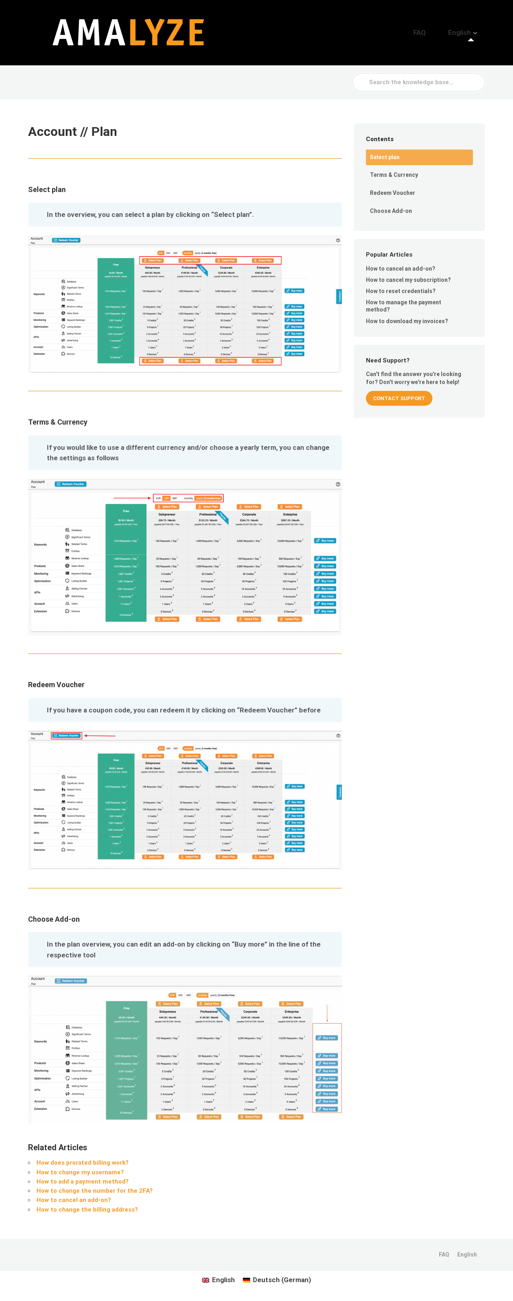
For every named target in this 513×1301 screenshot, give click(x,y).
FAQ (436, 32)
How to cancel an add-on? (73, 1200)
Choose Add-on (391, 211)
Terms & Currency (394, 175)
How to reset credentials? (401, 291)
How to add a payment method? (82, 1181)
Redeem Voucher (392, 193)
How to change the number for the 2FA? (94, 1190)
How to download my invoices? (407, 321)
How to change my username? (80, 1172)
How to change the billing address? (87, 1209)
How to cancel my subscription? (408, 280)
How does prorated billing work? (82, 1162)
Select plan (385, 157)
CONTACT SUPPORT (399, 398)
